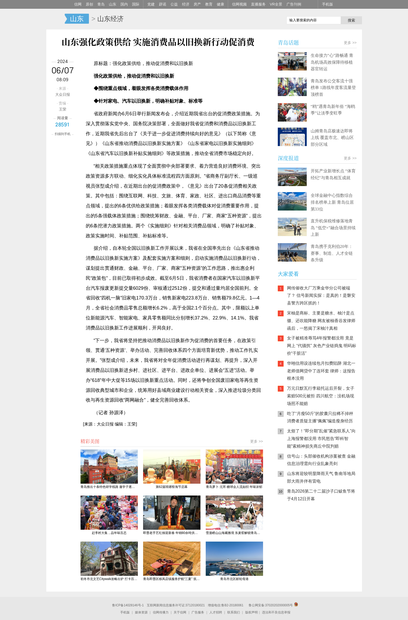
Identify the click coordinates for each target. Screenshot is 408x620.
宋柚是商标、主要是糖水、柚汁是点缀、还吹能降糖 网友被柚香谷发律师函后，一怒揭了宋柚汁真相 (321, 321)
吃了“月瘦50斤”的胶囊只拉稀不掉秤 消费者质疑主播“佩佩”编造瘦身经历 (320, 417)
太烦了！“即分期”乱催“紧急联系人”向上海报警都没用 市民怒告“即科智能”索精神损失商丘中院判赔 (321, 438)
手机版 (327, 4)
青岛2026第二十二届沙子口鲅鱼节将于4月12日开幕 (321, 495)
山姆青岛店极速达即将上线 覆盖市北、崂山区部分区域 (332, 138)
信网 (78, 4)
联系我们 (233, 612)
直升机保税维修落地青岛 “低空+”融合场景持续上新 (333, 228)
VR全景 (276, 4)
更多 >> (256, 441)
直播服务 (258, 4)
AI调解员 (325, 560)
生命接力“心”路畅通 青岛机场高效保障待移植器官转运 (332, 62)
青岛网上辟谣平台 (293, 560)
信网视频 (239, 4)
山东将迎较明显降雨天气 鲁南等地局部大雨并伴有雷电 (321, 477)
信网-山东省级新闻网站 (55, 19)
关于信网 (180, 612)
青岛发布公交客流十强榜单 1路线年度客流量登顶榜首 (333, 88)
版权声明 (251, 612)
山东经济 (110, 18)
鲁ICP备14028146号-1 (128, 605)
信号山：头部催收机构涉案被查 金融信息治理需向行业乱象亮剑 (321, 460)
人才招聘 (215, 612)
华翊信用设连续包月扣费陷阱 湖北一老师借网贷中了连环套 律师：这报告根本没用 (321, 371)
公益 (174, 4)
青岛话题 (288, 42)
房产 (197, 4)
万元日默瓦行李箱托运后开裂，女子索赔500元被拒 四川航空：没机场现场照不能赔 (320, 396)
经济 (185, 4)
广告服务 (198, 612)
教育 (209, 4)
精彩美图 (89, 441)
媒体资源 (141, 612)
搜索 (351, 20)
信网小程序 (325, 539)
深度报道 (288, 158)
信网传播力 (161, 612)
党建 (151, 4)
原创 (89, 4)
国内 (124, 4)
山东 (112, 4)
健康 (220, 4)
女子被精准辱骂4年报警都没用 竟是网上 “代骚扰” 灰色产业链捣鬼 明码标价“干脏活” (321, 346)
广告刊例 (293, 4)
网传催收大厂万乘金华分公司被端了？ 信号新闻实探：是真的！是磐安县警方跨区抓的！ (321, 296)
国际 (135, 4)
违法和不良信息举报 (276, 612)
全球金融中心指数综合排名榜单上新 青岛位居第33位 (332, 202)
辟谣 (162, 4)
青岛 (101, 4)
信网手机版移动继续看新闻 (255, 19)
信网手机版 (293, 539)
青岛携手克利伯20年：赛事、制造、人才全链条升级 (332, 253)
